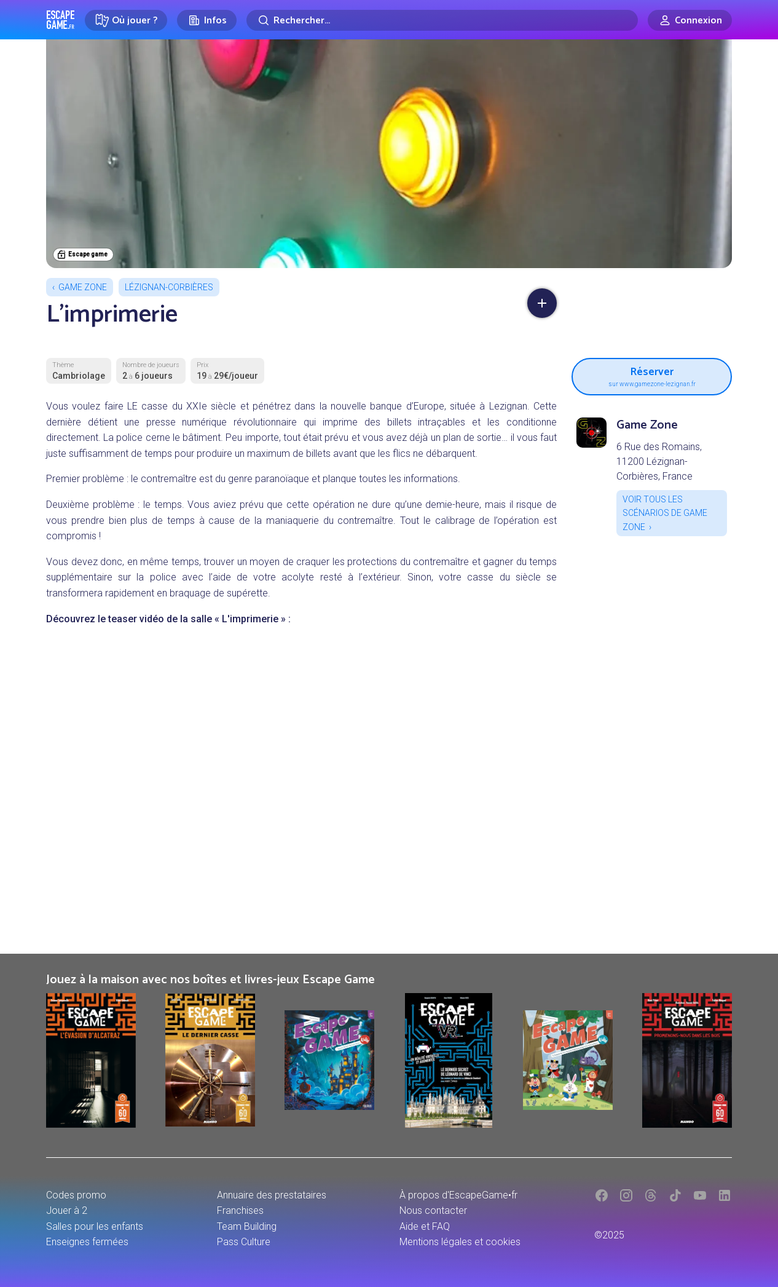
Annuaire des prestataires (271, 1195)
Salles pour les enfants (94, 1226)
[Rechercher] (442, 20)
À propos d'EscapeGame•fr (458, 1195)
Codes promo (76, 1195)
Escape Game (60, 20)
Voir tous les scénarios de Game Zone (665, 513)
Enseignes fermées (87, 1242)
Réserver (651, 375)
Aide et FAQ (424, 1226)
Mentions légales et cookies (460, 1242)
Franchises (240, 1210)
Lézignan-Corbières (169, 287)
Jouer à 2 (66, 1210)
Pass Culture (243, 1242)
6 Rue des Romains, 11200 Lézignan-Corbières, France (659, 461)
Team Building (247, 1226)
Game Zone (82, 287)
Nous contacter (433, 1210)
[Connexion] (690, 20)
